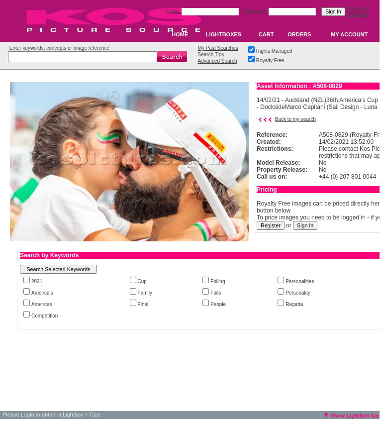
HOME (180, 34)
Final (143, 304)
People (218, 304)
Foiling (217, 281)
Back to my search (295, 119)
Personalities (300, 281)
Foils (215, 293)
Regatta (294, 304)
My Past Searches (218, 48)
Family (145, 293)
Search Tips (211, 54)
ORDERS (299, 34)
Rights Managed (274, 51)
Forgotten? (358, 8)
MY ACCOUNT (349, 34)
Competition (44, 315)
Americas (41, 304)
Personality (298, 293)
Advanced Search (217, 61)
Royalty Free (270, 60)
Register (358, 14)
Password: (255, 11)
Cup (142, 281)
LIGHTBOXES (224, 34)
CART (266, 34)
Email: (173, 11)
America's (42, 293)
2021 (36, 281)
